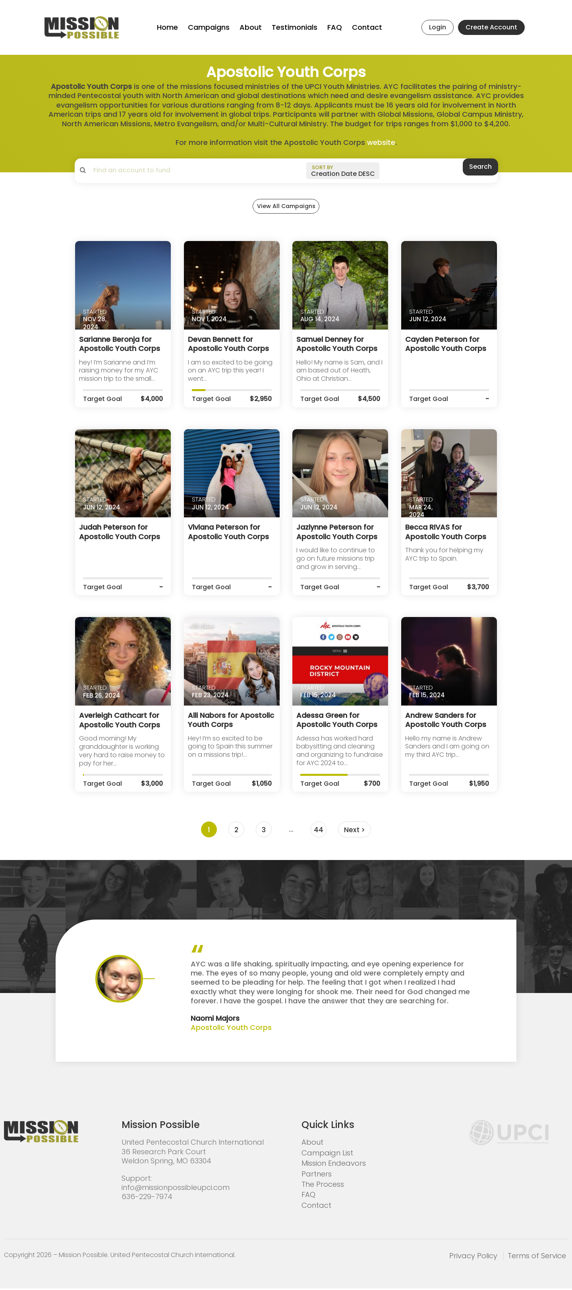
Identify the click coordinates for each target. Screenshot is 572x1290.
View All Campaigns (286, 211)
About (251, 27)
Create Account (491, 27)
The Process (322, 1186)
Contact (367, 27)
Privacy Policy (473, 1258)
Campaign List (327, 1155)
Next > (355, 832)
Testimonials (294, 27)
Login (437, 27)
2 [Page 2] (236, 832)
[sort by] (341, 170)
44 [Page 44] (318, 832)
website (381, 142)
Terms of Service (537, 1258)
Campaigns (209, 27)
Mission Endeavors (333, 1165)
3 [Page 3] (263, 832)
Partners (316, 1176)
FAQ (334, 27)
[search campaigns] (156, 170)
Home (167, 27)
